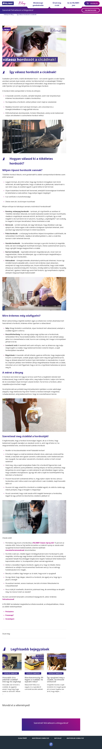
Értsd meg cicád (56, 4)
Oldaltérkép (22, 736)
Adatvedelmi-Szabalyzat (75, 736)
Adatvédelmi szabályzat (40, 736)
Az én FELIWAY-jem (72, 4)
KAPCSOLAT (58, 736)
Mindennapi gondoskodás (38, 4)
